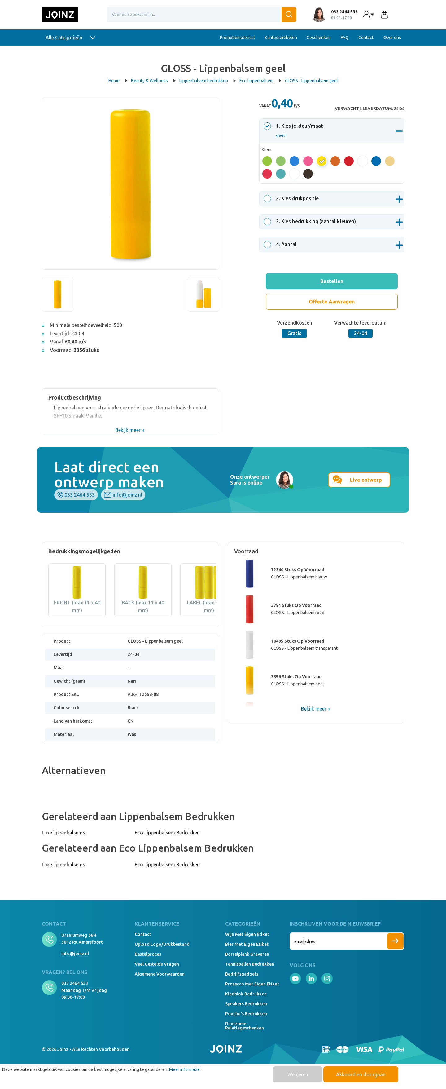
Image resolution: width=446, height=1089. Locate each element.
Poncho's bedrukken (246, 1013)
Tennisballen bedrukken (249, 964)
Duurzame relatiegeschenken (244, 1025)
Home (117, 80)
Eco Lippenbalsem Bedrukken (167, 832)
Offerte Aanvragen (332, 301)
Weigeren (297, 1074)
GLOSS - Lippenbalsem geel (311, 80)
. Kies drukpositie (292, 198)
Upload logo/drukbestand (162, 944)
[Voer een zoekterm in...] (201, 14)
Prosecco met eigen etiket (252, 983)
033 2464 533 (79, 495)
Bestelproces (148, 954)
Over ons (392, 37)
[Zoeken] (289, 14)
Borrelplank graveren (247, 954)
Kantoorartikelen (281, 37)
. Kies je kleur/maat (294, 130)
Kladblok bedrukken (246, 993)
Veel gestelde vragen (157, 964)
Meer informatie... (186, 1069)
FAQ (345, 37)
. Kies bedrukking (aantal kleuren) (310, 221)
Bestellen (331, 281)
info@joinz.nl (127, 495)
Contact (366, 37)
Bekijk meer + (130, 430)
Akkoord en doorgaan (361, 1074)
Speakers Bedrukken (246, 1003)
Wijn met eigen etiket (247, 934)
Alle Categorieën (70, 37)
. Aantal (281, 244)
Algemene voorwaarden (160, 974)
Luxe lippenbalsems (63, 832)
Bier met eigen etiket (247, 944)
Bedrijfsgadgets (241, 974)
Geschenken (319, 37)
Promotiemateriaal (237, 37)
